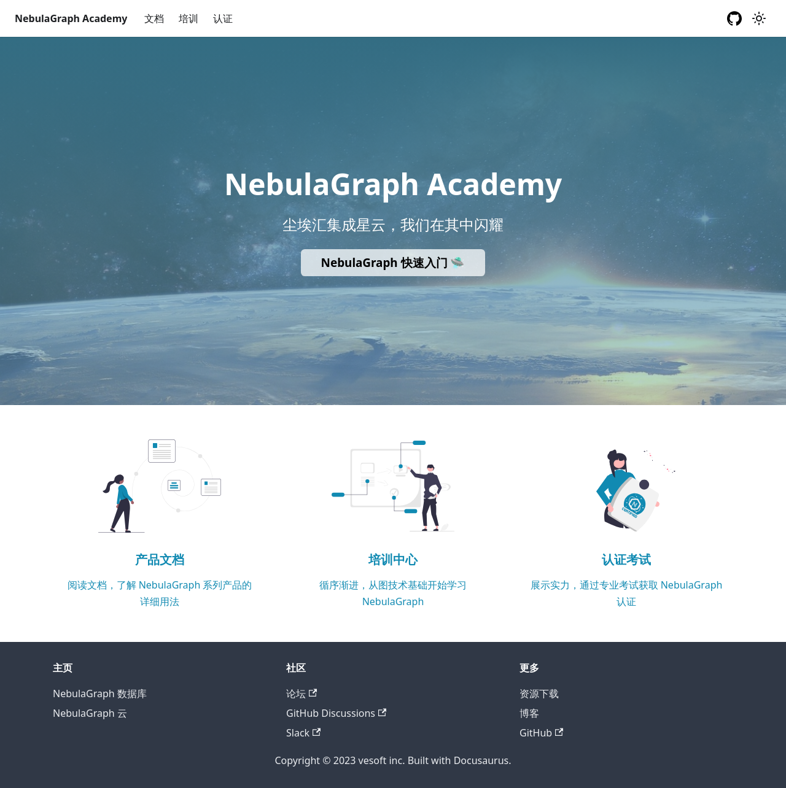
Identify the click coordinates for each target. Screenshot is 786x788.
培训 (188, 18)
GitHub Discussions (336, 713)
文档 (154, 18)
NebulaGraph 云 (90, 713)
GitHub (541, 733)
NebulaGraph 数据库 (100, 693)
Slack (303, 733)
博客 (529, 713)
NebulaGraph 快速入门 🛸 (393, 263)
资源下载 (539, 693)
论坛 (301, 693)
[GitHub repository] (734, 18)
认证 (223, 18)
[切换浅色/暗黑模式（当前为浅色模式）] (759, 18)
